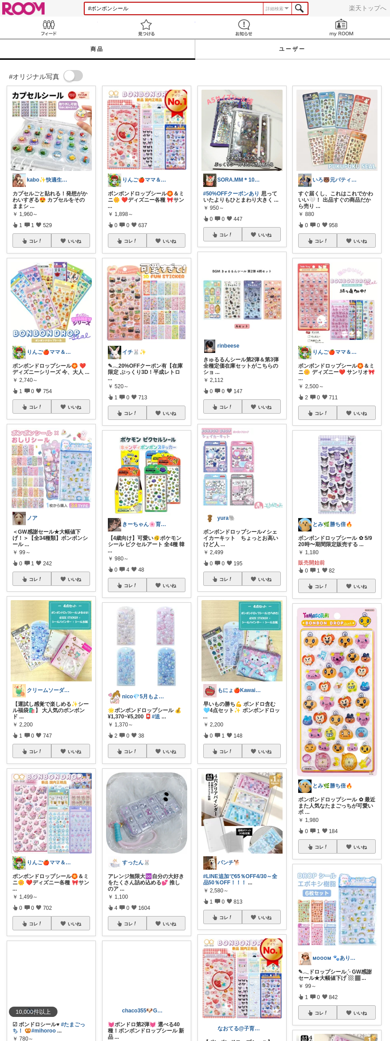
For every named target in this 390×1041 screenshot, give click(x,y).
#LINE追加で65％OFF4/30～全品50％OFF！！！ (240, 879)
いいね (74, 241)
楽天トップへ (367, 8)
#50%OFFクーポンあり (231, 194)
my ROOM (341, 27)
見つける (146, 27)
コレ (35, 241)
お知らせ (244, 27)
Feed (49, 27)
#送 (156, 716)
